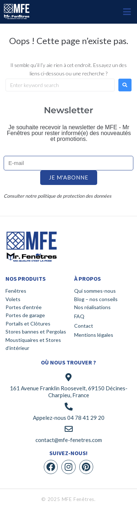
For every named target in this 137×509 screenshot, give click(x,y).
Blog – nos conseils (96, 299)
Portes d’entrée (23, 307)
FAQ (79, 316)
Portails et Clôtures (27, 323)
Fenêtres (15, 291)
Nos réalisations (92, 307)
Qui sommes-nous (95, 291)
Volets (12, 299)
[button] (127, 11)
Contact (83, 326)
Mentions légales (93, 335)
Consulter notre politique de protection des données (57, 196)
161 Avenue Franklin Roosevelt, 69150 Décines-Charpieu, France (69, 392)
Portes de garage (25, 315)
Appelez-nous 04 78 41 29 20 (68, 417)
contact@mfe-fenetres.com (68, 440)
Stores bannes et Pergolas (35, 331)
